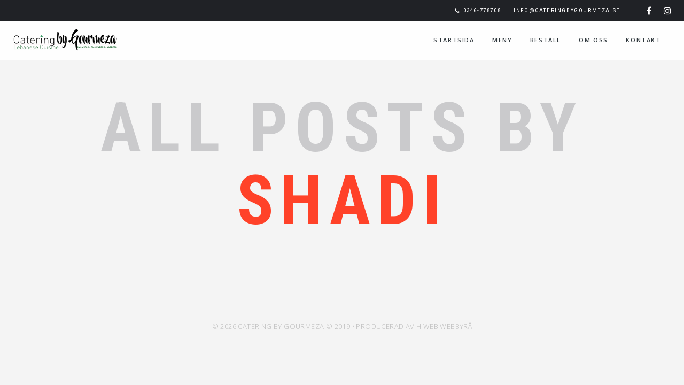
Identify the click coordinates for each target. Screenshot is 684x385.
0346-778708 (482, 10)
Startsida (453, 40)
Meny (502, 40)
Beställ (545, 40)
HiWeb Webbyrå (444, 326)
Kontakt (643, 40)
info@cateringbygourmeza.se (567, 10)
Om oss (593, 40)
